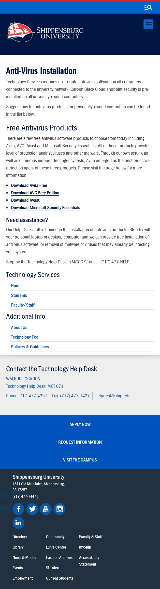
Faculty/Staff (22, 305)
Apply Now (80, 424)
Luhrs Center (99, 487)
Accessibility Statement (130, 501)
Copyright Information (97, 558)
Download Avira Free (29, 185)
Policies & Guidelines (30, 346)
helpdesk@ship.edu (113, 395)
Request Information (80, 442)
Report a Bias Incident (87, 562)
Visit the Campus (80, 460)
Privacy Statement (49, 558)
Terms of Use (72, 558)
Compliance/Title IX (50, 567)
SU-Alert (95, 508)
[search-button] (148, 7)
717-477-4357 (33, 395)
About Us (19, 327)
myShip (126, 487)
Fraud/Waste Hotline (74, 572)
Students (19, 295)
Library (63, 487)
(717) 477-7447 (24, 502)
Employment (68, 518)
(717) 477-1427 (75, 395)
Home (16, 285)
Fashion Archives (102, 497)
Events (63, 508)
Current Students (102, 518)
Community (98, 477)
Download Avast (25, 200)
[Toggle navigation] (148, 24)
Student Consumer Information (86, 567)
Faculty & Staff (132, 477)
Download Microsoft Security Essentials (45, 207)
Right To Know (56, 562)
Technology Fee (24, 337)
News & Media (69, 497)
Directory (65, 477)
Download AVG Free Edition (35, 192)
